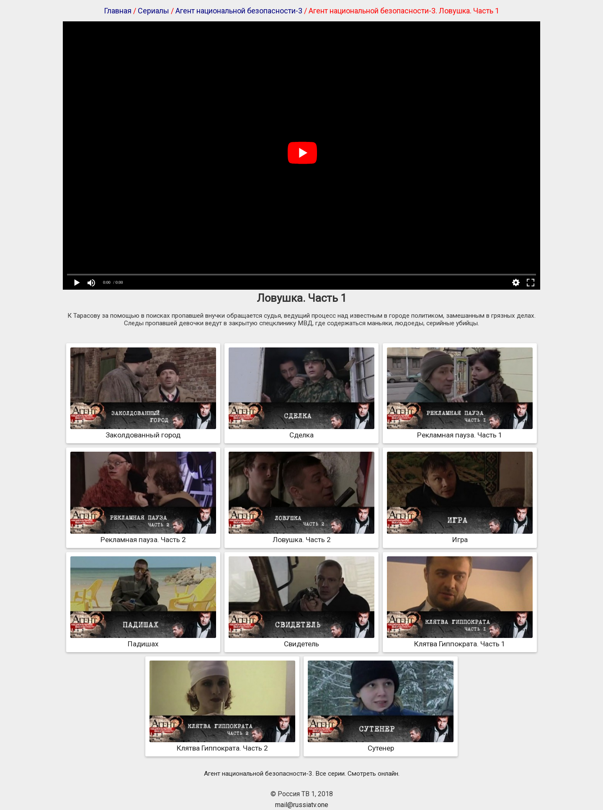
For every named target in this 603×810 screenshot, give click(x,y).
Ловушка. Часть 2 (301, 535)
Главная (117, 10)
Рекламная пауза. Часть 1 (460, 430)
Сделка (301, 430)
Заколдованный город (143, 430)
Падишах (143, 639)
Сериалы (153, 10)
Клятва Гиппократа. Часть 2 (222, 743)
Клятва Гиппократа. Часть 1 (460, 639)
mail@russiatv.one (301, 805)
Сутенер (381, 743)
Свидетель (301, 639)
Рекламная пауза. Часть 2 (143, 535)
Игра (460, 535)
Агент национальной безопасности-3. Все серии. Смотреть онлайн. (301, 773)
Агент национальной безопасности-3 (238, 10)
